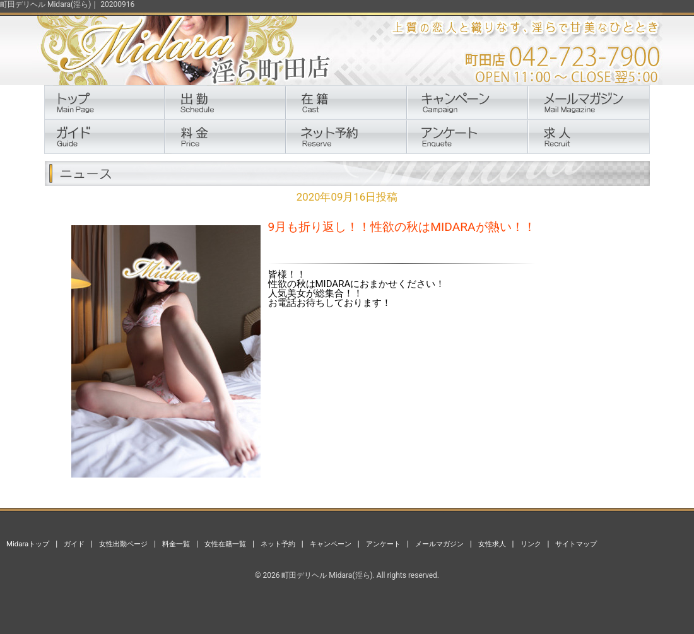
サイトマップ (576, 543)
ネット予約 (278, 543)
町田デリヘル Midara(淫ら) (326, 575)
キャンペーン (330, 543)
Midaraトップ (27, 543)
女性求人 (492, 543)
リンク (530, 543)
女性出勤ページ (123, 543)
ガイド (74, 543)
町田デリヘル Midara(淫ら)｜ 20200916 (67, 4)
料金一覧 (176, 543)
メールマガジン (439, 543)
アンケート (383, 543)
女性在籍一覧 (225, 543)
